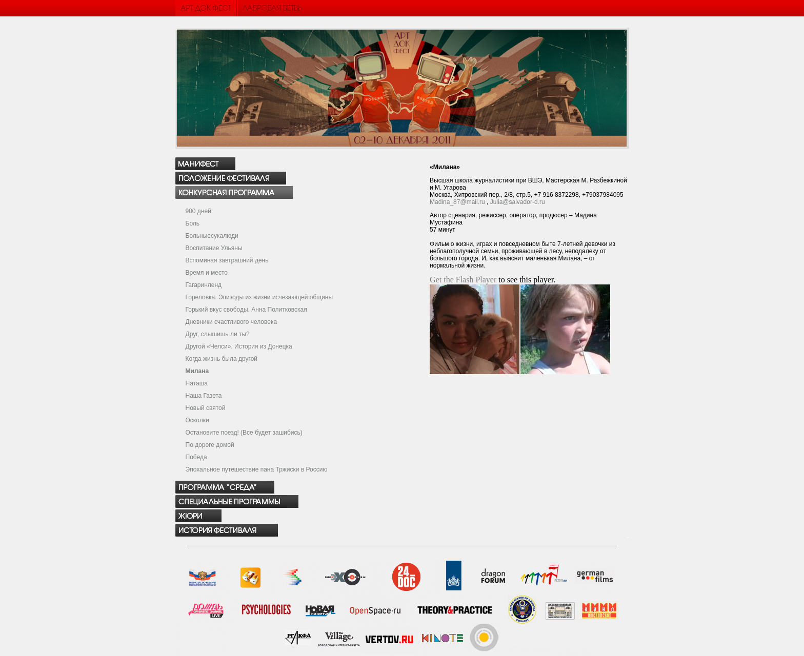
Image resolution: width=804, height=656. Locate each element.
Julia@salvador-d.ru (517, 202)
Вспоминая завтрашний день (227, 260)
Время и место (207, 272)
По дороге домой (210, 444)
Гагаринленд (204, 285)
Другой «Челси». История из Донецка (239, 346)
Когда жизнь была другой (222, 358)
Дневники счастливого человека (231, 321)
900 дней (198, 211)
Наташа (197, 383)
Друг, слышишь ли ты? (218, 334)
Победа (196, 457)
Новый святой (206, 408)
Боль (193, 223)
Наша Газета (204, 395)
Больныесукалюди (212, 235)
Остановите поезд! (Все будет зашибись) (244, 432)
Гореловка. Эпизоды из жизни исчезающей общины (259, 297)
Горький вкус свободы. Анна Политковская (246, 309)
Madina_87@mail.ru (457, 202)
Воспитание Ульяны (214, 248)
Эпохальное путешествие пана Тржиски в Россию (257, 469)
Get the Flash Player (463, 279)
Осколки (197, 420)
